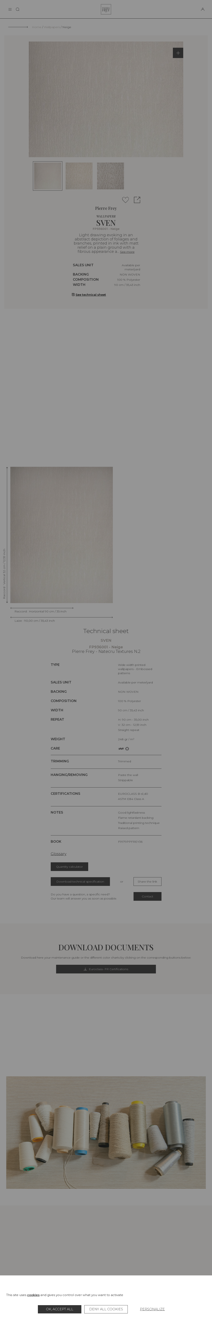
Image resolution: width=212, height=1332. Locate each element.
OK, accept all (59, 1309)
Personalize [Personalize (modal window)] (152, 1309)
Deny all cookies (106, 1309)
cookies (33, 1295)
